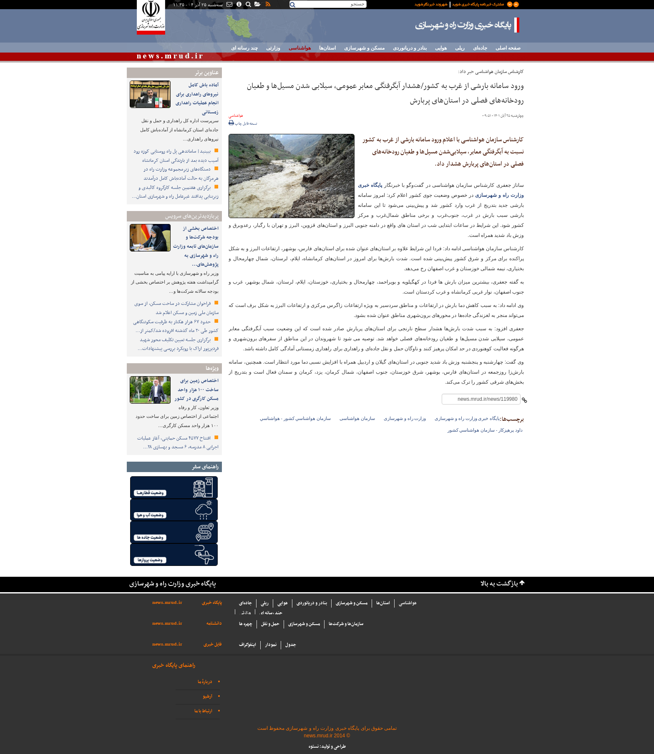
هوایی (441, 48)
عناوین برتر (206, 73)
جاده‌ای (480, 48)
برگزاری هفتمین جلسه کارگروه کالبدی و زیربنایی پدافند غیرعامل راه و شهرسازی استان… (175, 192)
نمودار (271, 645)
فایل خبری (213, 644)
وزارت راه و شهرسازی (405, 418)
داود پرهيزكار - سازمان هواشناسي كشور (485, 429)
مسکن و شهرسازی (364, 48)
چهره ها (245, 624)
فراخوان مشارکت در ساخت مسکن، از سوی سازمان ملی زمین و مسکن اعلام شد (176, 308)
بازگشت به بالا (499, 584)
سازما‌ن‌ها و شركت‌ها (346, 624)
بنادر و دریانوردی (410, 48)
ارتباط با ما (203, 711)
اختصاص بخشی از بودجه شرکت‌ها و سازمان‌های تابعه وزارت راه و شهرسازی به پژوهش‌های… (196, 246)
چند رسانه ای (244, 48)
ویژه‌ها (212, 368)
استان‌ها (327, 48)
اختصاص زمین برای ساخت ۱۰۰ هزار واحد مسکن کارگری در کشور (196, 390)
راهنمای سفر (205, 467)
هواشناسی (300, 48)
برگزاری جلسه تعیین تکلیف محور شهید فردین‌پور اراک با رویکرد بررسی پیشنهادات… (178, 344)
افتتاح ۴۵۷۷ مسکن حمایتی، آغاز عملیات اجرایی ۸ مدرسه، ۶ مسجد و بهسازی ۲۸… (178, 443)
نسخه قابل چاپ (243, 124)
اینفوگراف (247, 645)
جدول (290, 645)
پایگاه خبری (212, 603)
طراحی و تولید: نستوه (327, 747)
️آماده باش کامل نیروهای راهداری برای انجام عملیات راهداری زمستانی (197, 98)
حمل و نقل (270, 624)
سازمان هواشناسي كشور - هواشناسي (295, 418)
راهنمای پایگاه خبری (173, 665)
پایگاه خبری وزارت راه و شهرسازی (467, 25)
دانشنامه (214, 624)
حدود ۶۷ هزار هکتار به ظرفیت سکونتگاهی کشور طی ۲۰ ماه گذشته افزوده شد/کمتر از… (176, 326)
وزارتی (273, 48)
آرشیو (207, 697)
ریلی (460, 48)
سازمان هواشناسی (357, 418)
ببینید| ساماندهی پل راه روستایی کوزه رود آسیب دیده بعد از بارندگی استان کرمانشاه (176, 156)
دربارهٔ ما (205, 682)
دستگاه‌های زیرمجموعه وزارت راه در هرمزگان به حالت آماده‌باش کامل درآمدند (181, 174)
